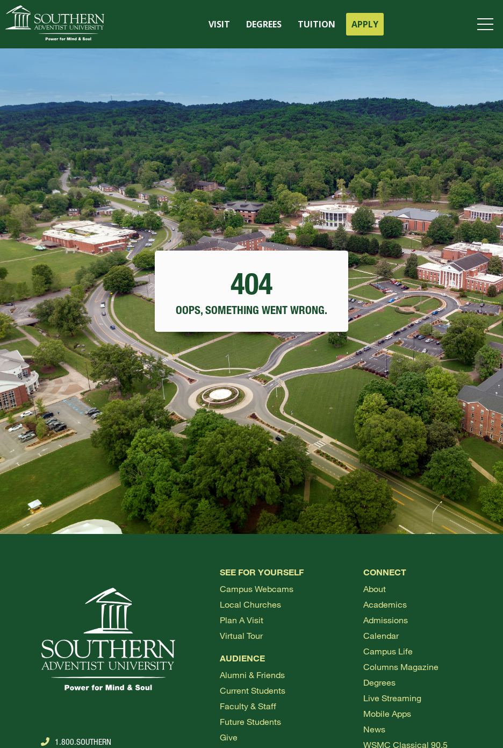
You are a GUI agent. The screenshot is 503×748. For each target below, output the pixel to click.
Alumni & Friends (252, 674)
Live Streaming (392, 698)
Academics (385, 604)
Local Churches (250, 604)
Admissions (385, 620)
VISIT (219, 24)
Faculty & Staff (248, 706)
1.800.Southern (76, 741)
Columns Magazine (401, 666)
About (374, 588)
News (374, 729)
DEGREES (264, 24)
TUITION (316, 24)
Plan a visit (241, 620)
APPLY (364, 24)
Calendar (381, 635)
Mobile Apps (387, 713)
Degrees (379, 682)
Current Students (252, 690)
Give (229, 737)
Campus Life (388, 651)
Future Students (250, 721)
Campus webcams (256, 588)
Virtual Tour (241, 635)
